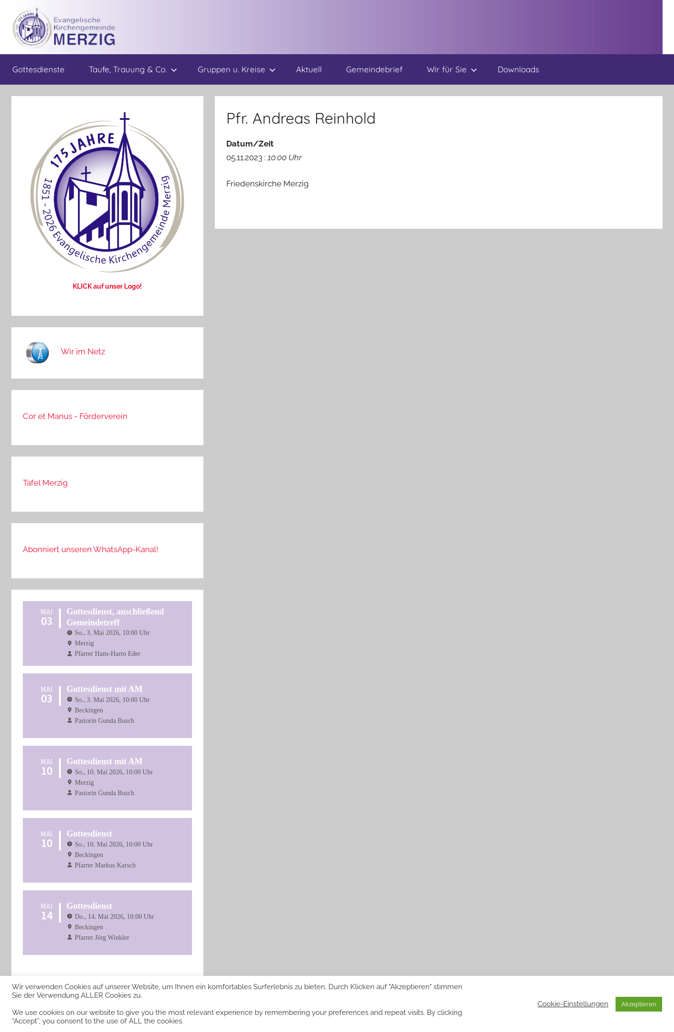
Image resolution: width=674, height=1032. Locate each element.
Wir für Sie (452, 69)
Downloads (518, 69)
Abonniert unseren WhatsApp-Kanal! (90, 549)
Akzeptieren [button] (638, 1004)
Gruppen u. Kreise (237, 69)
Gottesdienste (38, 69)
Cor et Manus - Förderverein (75, 416)
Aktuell (309, 69)
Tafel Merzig (45, 482)
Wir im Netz (83, 351)
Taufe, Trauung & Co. (133, 69)
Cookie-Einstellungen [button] (573, 1004)
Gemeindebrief (374, 69)
